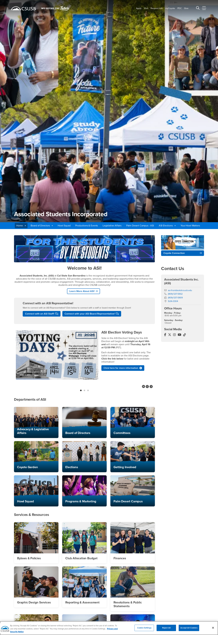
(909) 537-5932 (175, 294)
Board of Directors (42, 225)
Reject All (166, 629)
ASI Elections (167, 225)
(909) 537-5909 (175, 297)
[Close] (213, 629)
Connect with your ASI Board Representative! (90, 313)
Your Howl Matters (190, 225)
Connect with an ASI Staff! (39, 313)
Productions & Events (86, 225)
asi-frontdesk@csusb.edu (180, 290)
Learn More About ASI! (82, 291)
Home (21, 225)
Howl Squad (64, 225)
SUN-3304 (173, 301)
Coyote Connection (174, 253)
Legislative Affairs (112, 225)
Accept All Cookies (188, 629)
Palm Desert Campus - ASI (140, 225)
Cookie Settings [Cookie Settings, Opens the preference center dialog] (144, 629)
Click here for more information (123, 368)
